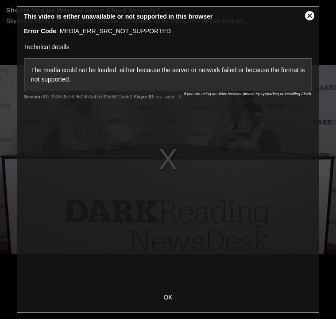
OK (167, 297)
